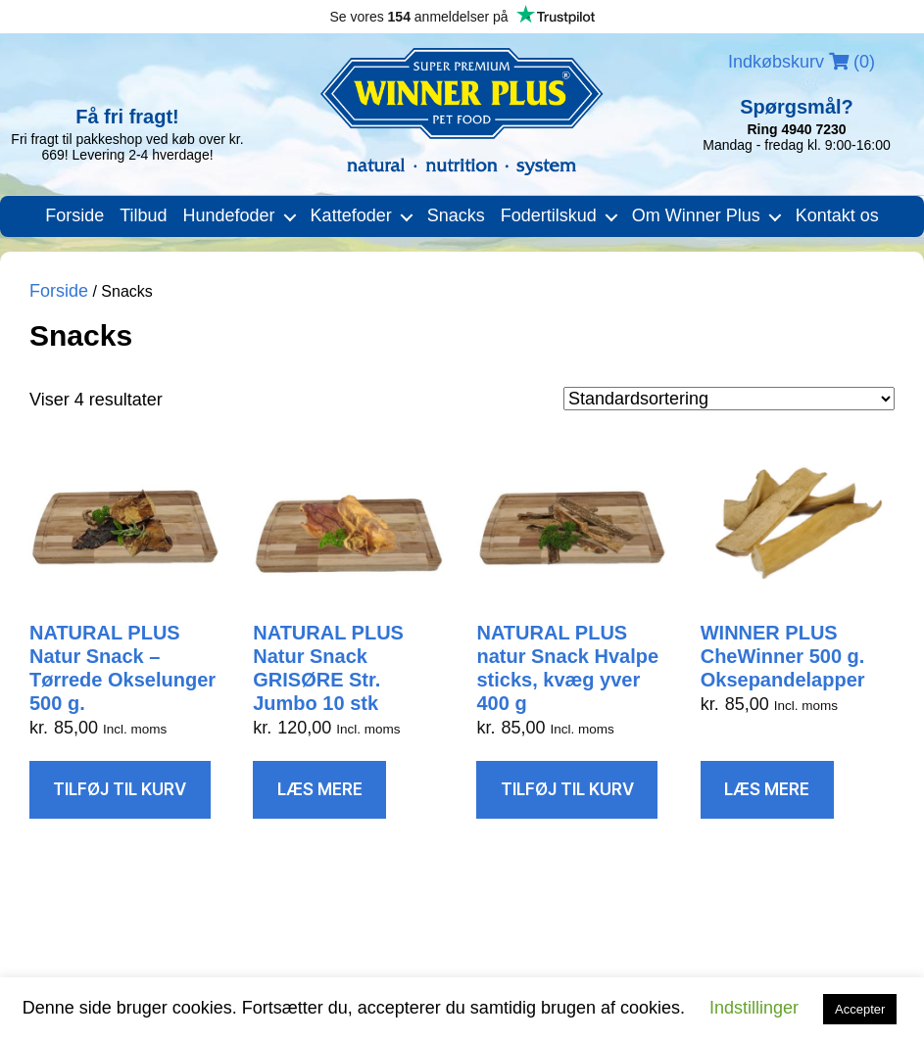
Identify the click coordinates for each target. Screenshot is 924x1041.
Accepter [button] (860, 1009)
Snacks (456, 215)
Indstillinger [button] (754, 1007)
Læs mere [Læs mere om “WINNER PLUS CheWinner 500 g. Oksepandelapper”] (766, 789)
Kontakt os (837, 215)
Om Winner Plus (696, 215)
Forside (74, 215)
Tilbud (143, 215)
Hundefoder (229, 215)
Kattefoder (351, 215)
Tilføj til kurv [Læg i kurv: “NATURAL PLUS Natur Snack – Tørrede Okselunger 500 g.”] (119, 789)
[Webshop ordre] (729, 398)
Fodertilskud (549, 215)
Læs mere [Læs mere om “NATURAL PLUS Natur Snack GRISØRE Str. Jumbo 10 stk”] (320, 789)
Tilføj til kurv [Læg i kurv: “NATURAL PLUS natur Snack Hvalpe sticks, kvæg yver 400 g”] (567, 789)
